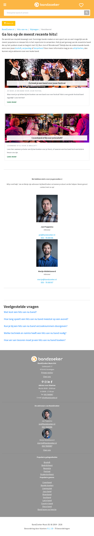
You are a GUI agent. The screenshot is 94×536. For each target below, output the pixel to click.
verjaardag (26, 48)
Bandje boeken (47, 485)
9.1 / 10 (50, 528)
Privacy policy (47, 372)
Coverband (47, 482)
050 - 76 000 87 (47, 282)
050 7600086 (47, 427)
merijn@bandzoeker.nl (47, 279)
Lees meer (11, 102)
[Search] (47, 13)
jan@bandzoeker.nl (47, 235)
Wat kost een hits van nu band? (20, 312)
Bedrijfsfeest (47, 465)
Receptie (47, 468)
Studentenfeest (47, 474)
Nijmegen (34, 29)
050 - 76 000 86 (47, 238)
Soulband (47, 497)
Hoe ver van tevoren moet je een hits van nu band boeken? (35, 340)
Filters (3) (8, 23)
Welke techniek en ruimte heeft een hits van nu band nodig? (35, 333)
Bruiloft (47, 462)
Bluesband (47, 494)
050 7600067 (48, 394)
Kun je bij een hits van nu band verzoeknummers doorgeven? (35, 326)
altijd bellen (78, 48)
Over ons (47, 376)
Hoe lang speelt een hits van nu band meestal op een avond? (36, 319)
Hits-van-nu (22, 29)
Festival (47, 471)
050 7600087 (47, 446)
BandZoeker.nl (8, 29)
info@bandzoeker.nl (49, 397)
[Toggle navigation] (5, 5)
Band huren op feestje (47, 509)
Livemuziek (47, 488)
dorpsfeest (38, 48)
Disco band (47, 506)
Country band (47, 503)
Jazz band (47, 491)
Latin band (47, 500)
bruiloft (18, 48)
